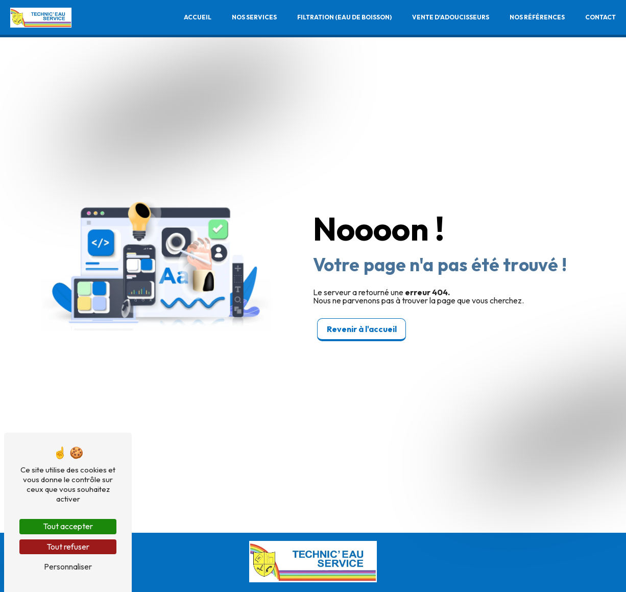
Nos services (253, 17)
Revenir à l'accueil (362, 329)
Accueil (197, 17)
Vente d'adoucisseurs (450, 17)
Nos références (536, 17)
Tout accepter (68, 526)
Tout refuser (67, 546)
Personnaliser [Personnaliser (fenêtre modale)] (68, 566)
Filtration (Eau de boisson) (344, 17)
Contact (600, 17)
